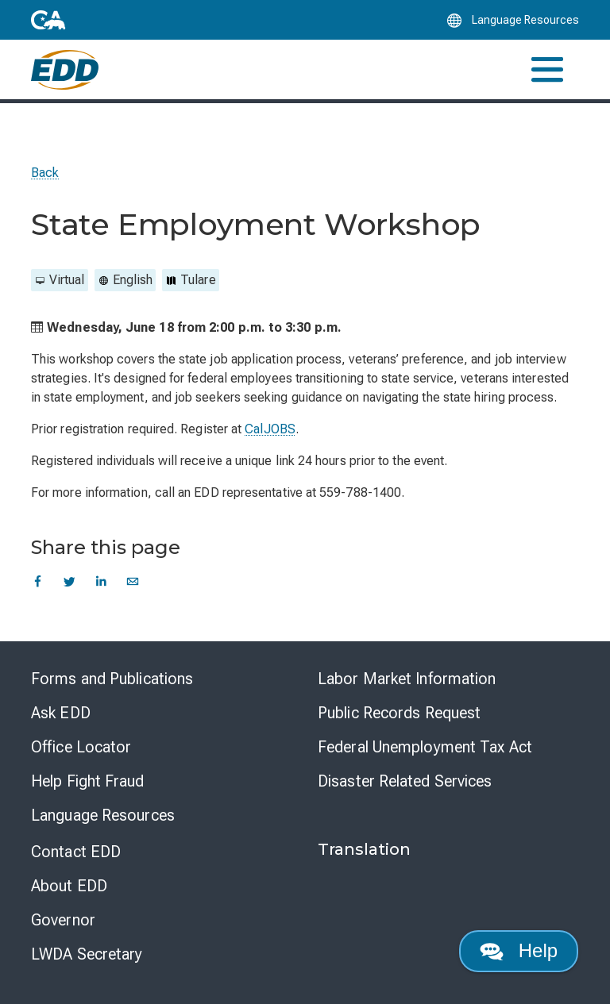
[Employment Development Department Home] (64, 70)
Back (45, 172)
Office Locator (81, 746)
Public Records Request (399, 712)
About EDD (69, 885)
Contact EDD (76, 851)
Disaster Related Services (405, 781)
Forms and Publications (112, 678)
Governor (63, 919)
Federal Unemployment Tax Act (425, 746)
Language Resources (103, 815)
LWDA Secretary (86, 954)
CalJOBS (270, 429)
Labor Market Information (407, 678)
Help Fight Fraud (88, 781)
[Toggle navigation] (547, 69)
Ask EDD (61, 712)
